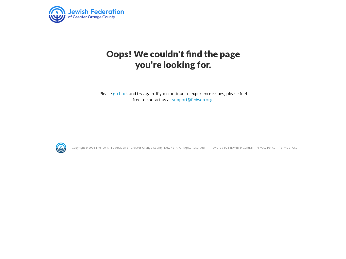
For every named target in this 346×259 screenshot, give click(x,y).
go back (120, 93)
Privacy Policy (265, 147)
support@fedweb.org (192, 99)
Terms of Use (288, 147)
